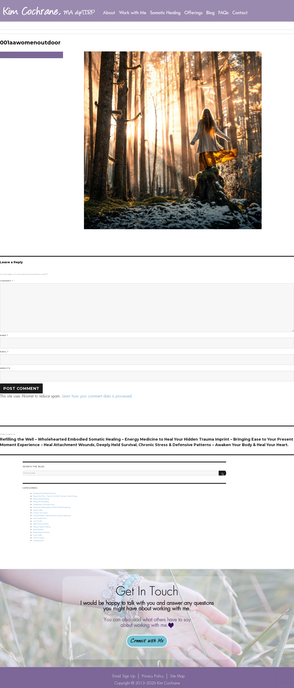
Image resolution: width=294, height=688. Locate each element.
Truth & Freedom (38, 538)
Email (4, 352)
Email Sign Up (124, 676)
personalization (38, 529)
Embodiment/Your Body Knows (44, 504)
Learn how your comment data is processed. (97, 396)
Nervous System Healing (41, 527)
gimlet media (37, 510)
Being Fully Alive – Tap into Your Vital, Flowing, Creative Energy (55, 496)
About (109, 12)
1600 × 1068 (5, 56)
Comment (6, 281)
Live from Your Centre (40, 513)
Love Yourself (37, 521)
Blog (210, 12)
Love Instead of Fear (40, 518)
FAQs (223, 12)
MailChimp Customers (41, 524)
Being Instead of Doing (41, 499)
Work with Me (132, 12)
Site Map (177, 676)
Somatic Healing (165, 12)
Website (5, 368)
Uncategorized (38, 540)
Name (4, 335)
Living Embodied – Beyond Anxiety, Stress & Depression (52, 515)
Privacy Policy (152, 676)
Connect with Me (147, 641)
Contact (240, 12)
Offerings (193, 12)
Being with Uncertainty (41, 501)
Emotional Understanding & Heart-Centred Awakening (51, 507)
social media (37, 535)
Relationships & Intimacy (41, 532)
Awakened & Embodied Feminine (44, 493)
